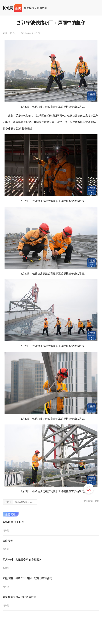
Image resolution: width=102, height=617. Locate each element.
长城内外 (42, 8)
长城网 (8, 8)
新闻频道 (29, 8)
